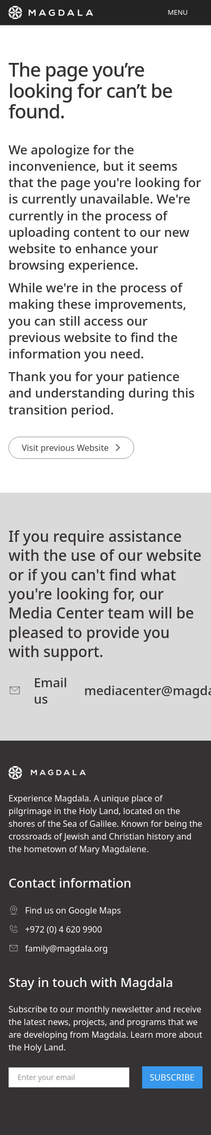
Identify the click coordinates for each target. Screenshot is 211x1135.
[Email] (68, 1077)
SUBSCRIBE (172, 1077)
